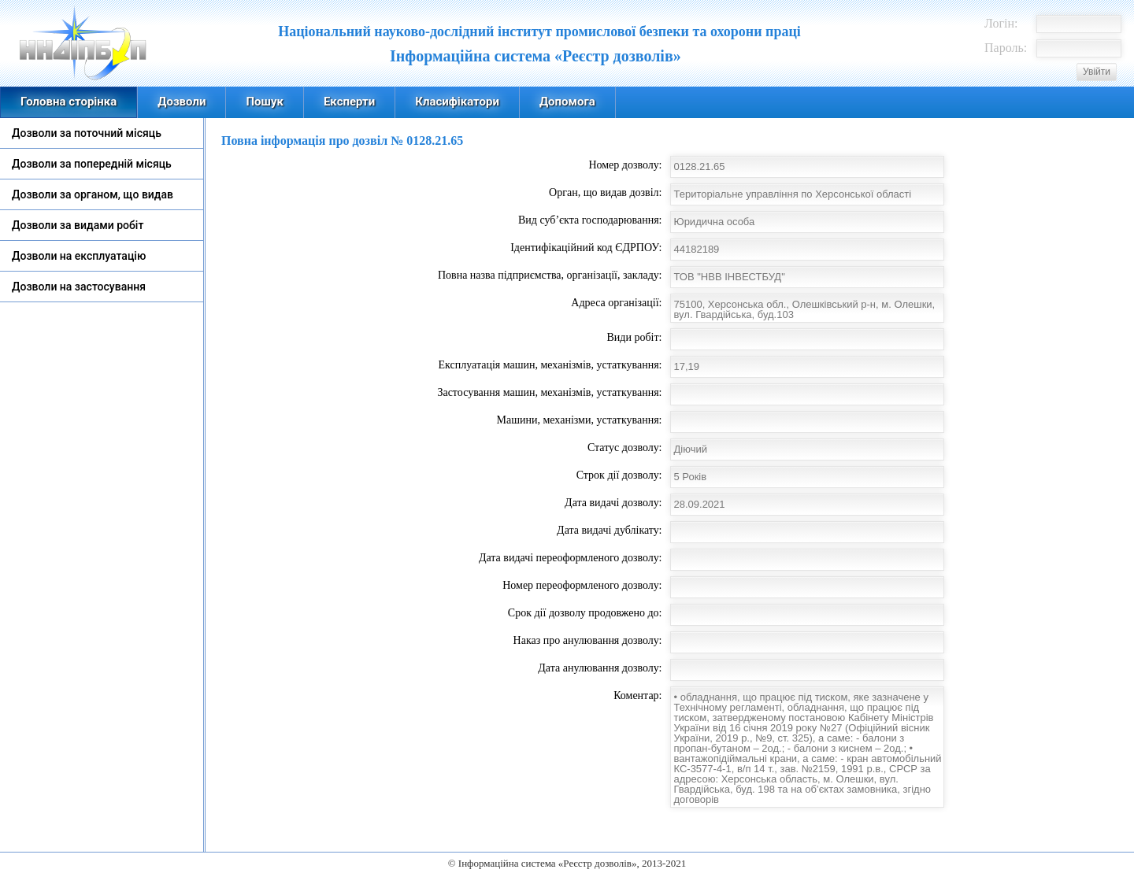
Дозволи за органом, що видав (92, 194)
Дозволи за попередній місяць (92, 163)
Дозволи (182, 101)
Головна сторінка (68, 101)
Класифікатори (457, 101)
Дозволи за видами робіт (77, 225)
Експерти (349, 101)
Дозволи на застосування (79, 286)
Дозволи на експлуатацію (79, 256)
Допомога (567, 101)
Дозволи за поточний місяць (86, 133)
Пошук (264, 101)
